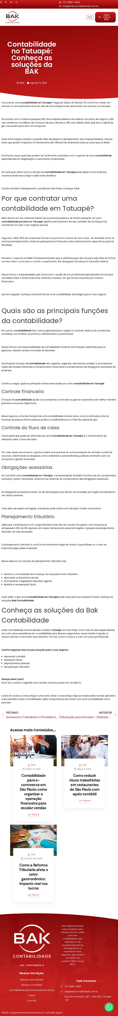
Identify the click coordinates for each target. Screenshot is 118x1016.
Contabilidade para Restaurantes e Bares (31, 990)
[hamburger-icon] (90, 17)
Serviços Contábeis (31, 984)
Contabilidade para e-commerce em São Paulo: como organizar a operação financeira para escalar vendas (33, 791)
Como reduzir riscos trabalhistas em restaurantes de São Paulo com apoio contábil (84, 784)
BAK (33, 765)
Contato (31, 1000)
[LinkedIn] (7, 2)
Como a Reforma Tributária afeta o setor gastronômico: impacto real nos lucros (33, 877)
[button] (109, 1007)
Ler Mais (33, 814)
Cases (31, 995)
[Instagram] (2, 2)
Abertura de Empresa (31, 979)
